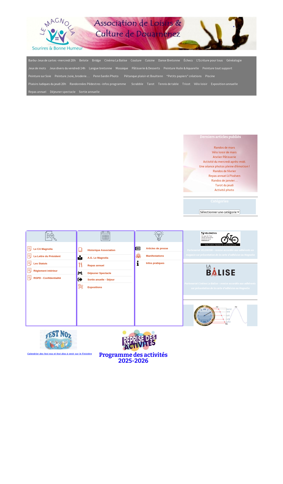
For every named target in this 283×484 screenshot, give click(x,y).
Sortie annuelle (89, 92)
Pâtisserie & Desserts (146, 68)
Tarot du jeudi (224, 185)
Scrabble (137, 84)
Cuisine (150, 60)
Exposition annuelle (224, 84)
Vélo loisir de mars (224, 152)
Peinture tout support (217, 68)
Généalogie (234, 60)
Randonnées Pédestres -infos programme (98, 84)
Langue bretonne (100, 68)
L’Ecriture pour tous (209, 60)
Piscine (210, 76)
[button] (106, 76)
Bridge (96, 60)
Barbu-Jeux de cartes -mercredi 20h (52, 60)
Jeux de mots (37, 68)
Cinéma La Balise (115, 60)
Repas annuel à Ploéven (224, 176)
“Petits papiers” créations (184, 76)
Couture (136, 60)
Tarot (150, 84)
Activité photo (224, 190)
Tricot (186, 84)
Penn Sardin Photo (106, 76)
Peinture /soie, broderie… (72, 76)
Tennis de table (168, 84)
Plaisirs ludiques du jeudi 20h (47, 84)
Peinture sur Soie (39, 76)
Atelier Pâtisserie (224, 157)
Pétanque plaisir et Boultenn (143, 76)
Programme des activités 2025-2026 (133, 357)
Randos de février (224, 171)
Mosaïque (122, 68)
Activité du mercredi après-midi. (224, 161)
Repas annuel (37, 92)
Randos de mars (224, 147)
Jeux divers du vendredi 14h (67, 68)
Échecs (188, 60)
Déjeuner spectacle (62, 92)
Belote (83, 60)
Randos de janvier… (224, 180)
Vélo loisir (200, 84)
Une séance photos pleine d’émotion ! (224, 166)
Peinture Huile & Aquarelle (181, 68)
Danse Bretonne (169, 60)
